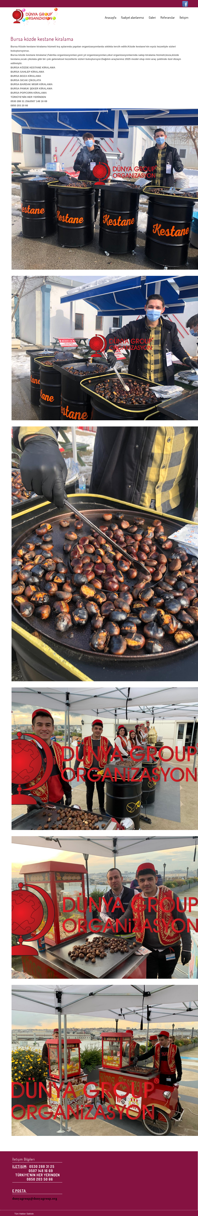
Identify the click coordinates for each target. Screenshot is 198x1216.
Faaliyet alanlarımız (132, 17)
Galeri (152, 17)
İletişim (184, 17)
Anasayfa (110, 17)
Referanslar (168, 17)
